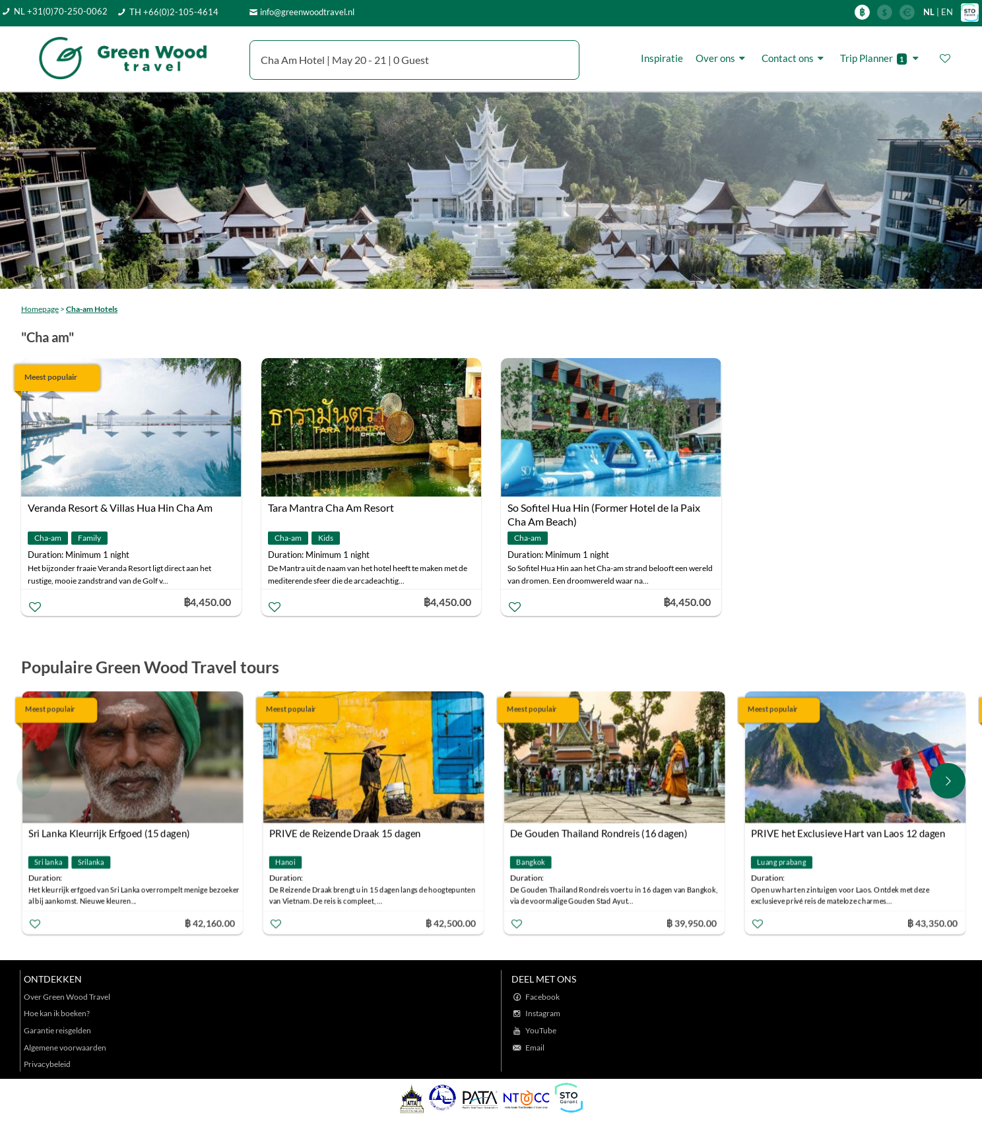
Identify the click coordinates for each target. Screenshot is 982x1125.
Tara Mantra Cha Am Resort (331, 507)
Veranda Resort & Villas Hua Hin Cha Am (120, 507)
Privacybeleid (47, 1064)
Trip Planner (881, 58)
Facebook (542, 997)
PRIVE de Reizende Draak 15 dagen (346, 833)
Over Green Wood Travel (67, 997)
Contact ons (795, 58)
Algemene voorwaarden (65, 1047)
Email (534, 1047)
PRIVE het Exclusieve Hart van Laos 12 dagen (849, 833)
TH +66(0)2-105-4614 (173, 12)
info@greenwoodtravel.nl (307, 12)
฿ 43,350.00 (933, 922)
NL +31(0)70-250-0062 (61, 11)
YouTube (540, 1030)
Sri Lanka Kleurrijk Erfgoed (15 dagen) (110, 833)
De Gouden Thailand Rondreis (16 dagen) (599, 833)
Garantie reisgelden (57, 1030)
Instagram (542, 1013)
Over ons (722, 58)
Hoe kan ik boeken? (57, 1013)
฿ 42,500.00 (451, 922)
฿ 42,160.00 (210, 922)
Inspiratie (662, 58)
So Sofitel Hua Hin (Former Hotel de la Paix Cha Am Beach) (603, 509)
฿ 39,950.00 (692, 922)
